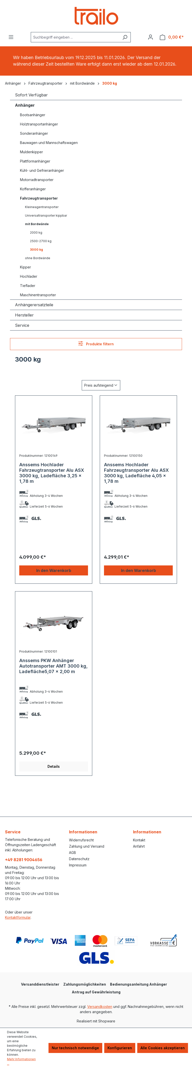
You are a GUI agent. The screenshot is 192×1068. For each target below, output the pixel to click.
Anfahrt (139, 846)
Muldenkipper (31, 152)
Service (22, 325)
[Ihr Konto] (150, 37)
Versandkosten (99, 1006)
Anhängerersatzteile (34, 304)
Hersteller (24, 315)
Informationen (83, 831)
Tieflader (27, 285)
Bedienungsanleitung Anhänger (138, 984)
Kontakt (139, 840)
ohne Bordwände (37, 258)
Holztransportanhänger (39, 124)
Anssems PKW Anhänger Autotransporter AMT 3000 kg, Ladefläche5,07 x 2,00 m (53, 666)
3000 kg (36, 249)
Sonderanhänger (34, 133)
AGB (72, 852)
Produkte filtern (96, 343)
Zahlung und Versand (86, 846)
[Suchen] (125, 37)
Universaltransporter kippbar (46, 215)
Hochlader (28, 276)
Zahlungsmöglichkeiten (84, 984)
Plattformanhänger (35, 161)
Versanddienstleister (40, 984)
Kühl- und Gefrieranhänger (42, 170)
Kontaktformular (17, 917)
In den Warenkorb (53, 570)
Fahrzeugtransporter (39, 198)
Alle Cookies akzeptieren (162, 1048)
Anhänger (25, 105)
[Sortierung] (101, 385)
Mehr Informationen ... (21, 1061)
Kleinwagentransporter (41, 207)
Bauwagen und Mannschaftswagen (49, 142)
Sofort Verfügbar (31, 94)
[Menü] (11, 37)
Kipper (25, 267)
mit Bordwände (37, 224)
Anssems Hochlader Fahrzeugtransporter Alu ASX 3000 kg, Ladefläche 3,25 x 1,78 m (51, 473)
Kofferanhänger (33, 189)
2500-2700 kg (41, 241)
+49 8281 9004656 (23, 859)
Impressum (77, 865)
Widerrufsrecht (81, 840)
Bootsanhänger (32, 115)
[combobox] (75, 37)
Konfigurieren (120, 1048)
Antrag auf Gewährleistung (96, 992)
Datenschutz (79, 859)
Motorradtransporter (37, 180)
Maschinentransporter (38, 295)
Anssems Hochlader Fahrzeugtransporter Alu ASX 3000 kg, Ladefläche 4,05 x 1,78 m (136, 473)
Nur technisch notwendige (75, 1048)
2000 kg (36, 232)
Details (54, 766)
